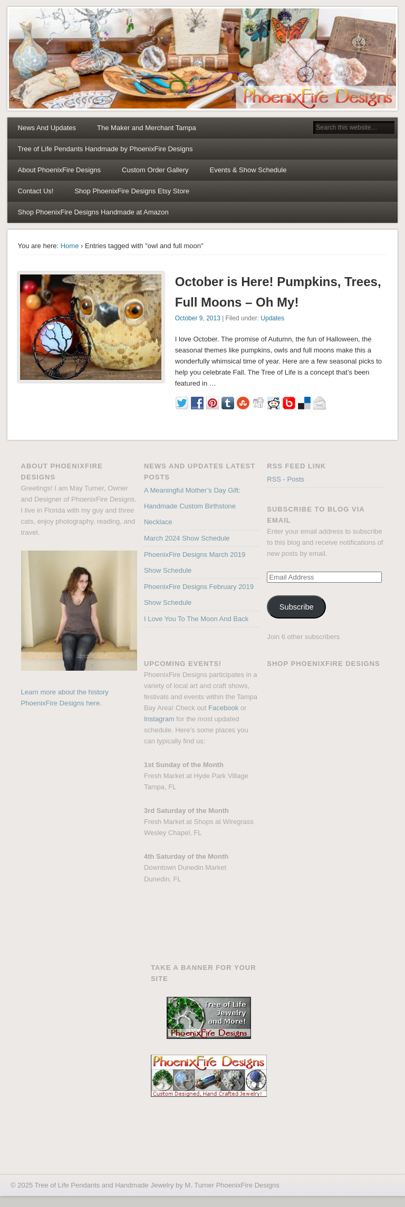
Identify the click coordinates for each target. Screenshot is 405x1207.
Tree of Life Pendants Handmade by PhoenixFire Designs (105, 149)
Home (70, 246)
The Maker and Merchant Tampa (146, 128)
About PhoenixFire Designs (59, 170)
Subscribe (296, 607)
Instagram (159, 719)
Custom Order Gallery (155, 170)
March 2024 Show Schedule (187, 538)
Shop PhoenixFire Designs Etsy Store (131, 191)
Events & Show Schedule (247, 170)
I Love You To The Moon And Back (196, 619)
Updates (272, 318)
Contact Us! (36, 191)
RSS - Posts (285, 479)
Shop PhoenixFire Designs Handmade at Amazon (93, 212)
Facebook (223, 708)
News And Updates (47, 128)
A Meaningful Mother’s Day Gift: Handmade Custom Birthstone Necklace (192, 506)
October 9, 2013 (197, 318)
